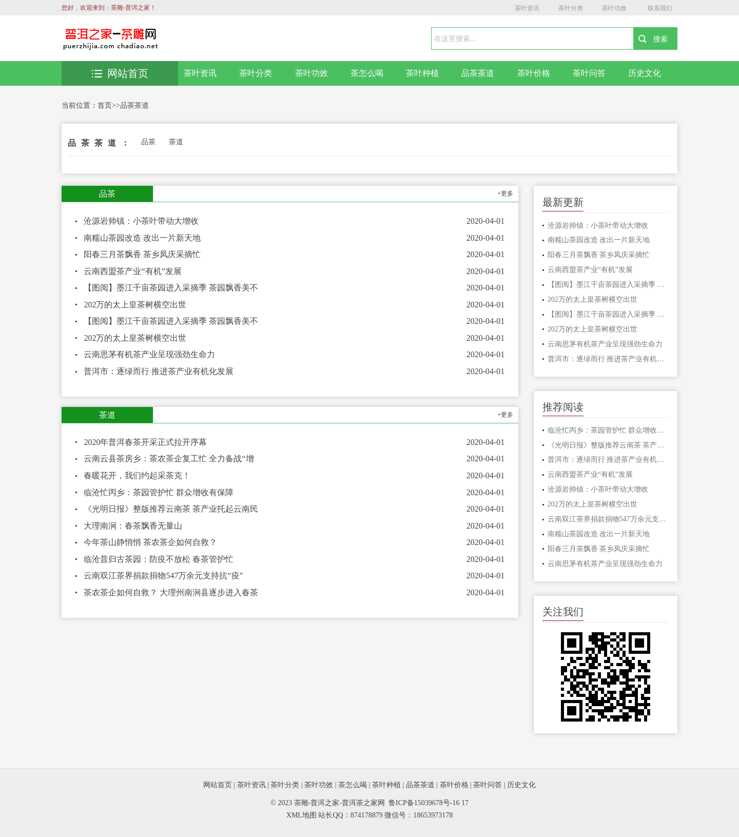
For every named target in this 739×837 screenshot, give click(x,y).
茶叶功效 (614, 8)
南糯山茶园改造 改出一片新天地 (142, 237)
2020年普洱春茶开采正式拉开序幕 (145, 442)
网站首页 (120, 73)
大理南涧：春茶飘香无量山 (133, 525)
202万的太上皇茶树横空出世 (135, 304)
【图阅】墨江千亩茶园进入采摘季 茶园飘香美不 (171, 287)
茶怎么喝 (367, 73)
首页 (105, 105)
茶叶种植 (422, 73)
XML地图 (301, 815)
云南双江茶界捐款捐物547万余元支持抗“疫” (163, 575)
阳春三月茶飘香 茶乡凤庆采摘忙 (142, 254)
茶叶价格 (533, 73)
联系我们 (660, 8)
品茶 (148, 142)
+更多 (505, 193)
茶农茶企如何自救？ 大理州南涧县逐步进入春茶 (171, 592)
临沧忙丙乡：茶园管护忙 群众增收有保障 (159, 492)
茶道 (176, 142)
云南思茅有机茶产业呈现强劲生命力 (149, 354)
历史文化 (644, 73)
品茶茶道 (477, 73)
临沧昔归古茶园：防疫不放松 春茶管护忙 (159, 559)
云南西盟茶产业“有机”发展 (132, 271)
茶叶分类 (570, 8)
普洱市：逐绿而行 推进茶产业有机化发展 (159, 371)
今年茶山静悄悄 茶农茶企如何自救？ (150, 542)
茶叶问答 (589, 73)
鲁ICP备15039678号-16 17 (428, 803)
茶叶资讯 (527, 8)
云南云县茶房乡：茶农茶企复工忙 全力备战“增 (169, 458)
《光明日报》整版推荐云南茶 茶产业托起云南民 (171, 508)
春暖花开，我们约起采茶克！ (137, 475)
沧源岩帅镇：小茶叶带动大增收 (141, 221)
